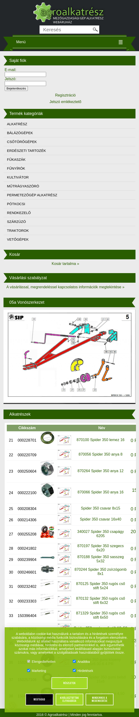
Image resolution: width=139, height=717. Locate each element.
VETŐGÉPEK (18, 239)
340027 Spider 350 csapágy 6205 (100, 534)
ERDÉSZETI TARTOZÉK (26, 151)
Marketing (36, 671)
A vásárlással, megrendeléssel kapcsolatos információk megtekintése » (65, 287)
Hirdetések (83, 671)
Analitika (81, 661)
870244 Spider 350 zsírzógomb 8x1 (100, 571)
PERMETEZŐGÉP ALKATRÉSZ (32, 195)
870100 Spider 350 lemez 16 (100, 440)
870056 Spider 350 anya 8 (101, 454)
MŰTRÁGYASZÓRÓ (23, 186)
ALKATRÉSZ (17, 124)
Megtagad (39, 699)
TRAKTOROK (18, 230)
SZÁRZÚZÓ (16, 222)
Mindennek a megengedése (99, 699)
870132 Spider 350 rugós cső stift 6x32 (100, 600)
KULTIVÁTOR (18, 177)
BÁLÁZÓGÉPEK (20, 133)
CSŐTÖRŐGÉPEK (22, 142)
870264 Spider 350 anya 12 (100, 471)
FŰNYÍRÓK (16, 168)
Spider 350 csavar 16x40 (100, 519)
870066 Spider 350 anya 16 (100, 492)
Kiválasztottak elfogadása (69, 699)
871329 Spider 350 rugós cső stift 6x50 (100, 615)
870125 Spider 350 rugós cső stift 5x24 (100, 586)
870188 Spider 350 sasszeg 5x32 (100, 559)
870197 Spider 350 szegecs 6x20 (100, 548)
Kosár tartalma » (65, 264)
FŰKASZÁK (16, 159)
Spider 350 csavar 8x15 (100, 508)
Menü (21, 42)
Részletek (69, 683)
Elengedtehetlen (41, 661)
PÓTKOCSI (16, 204)
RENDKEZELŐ (19, 213)
